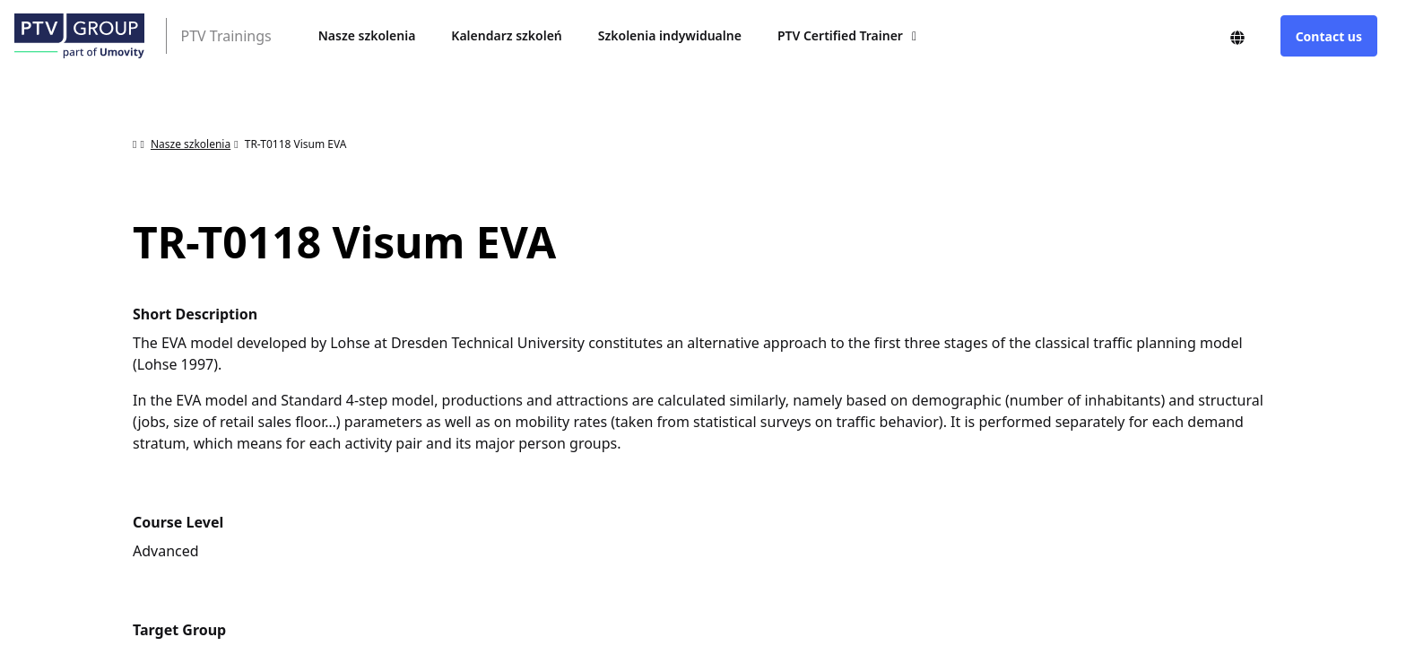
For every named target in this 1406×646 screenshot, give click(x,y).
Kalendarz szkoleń (506, 35)
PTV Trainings (226, 36)
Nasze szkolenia (367, 35)
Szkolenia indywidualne (670, 35)
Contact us (1329, 36)
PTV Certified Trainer (840, 35)
